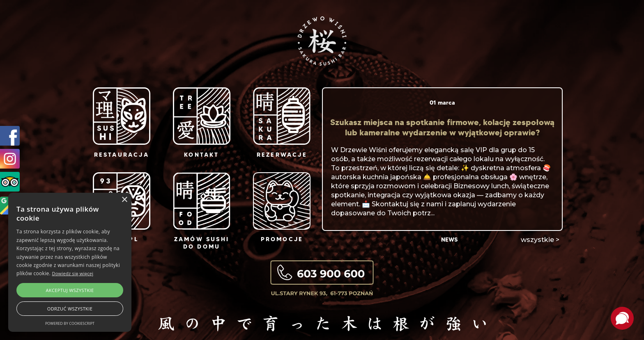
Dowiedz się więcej (72, 273)
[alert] (69, 262)
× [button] (124, 200)
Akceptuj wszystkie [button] (70, 290)
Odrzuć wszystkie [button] (69, 309)
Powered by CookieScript (69, 323)
